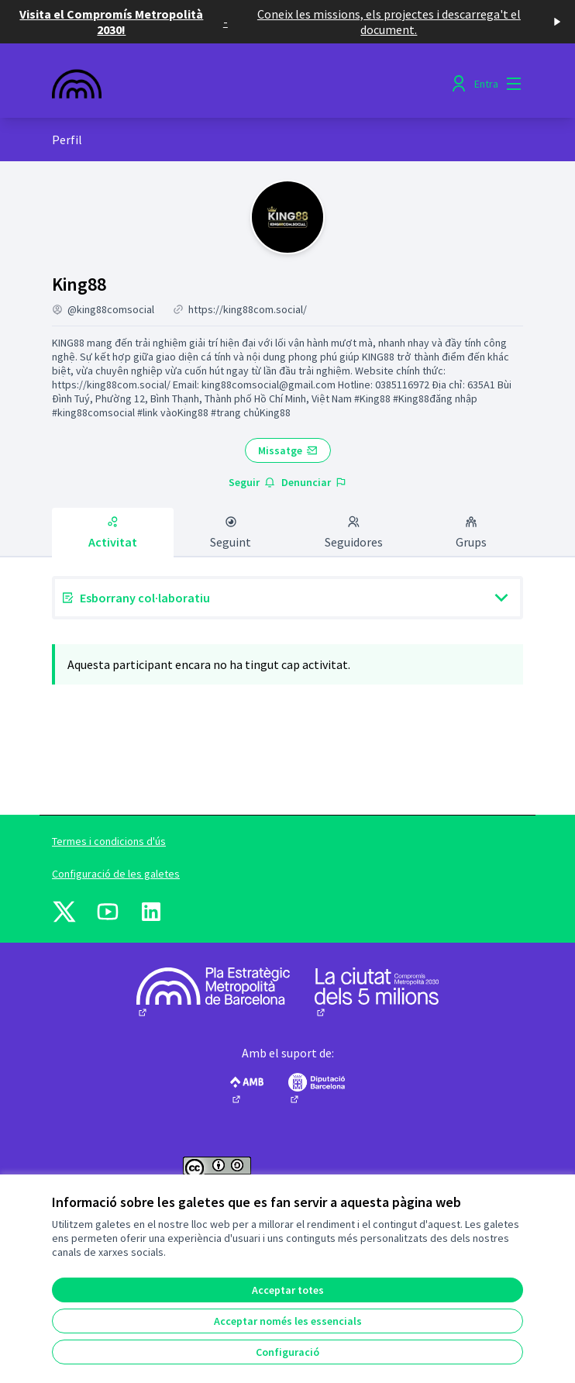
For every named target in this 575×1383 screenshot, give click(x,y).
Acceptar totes (288, 1290)
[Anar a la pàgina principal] (227, 84)
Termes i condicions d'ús (109, 841)
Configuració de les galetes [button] (116, 874)
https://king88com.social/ (247, 309)
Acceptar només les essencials (288, 1321)
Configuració (287, 1352)
